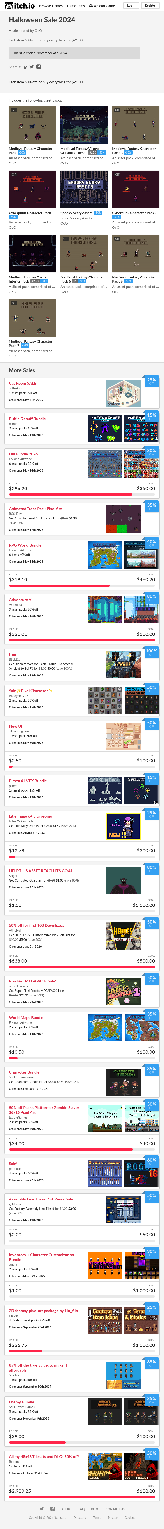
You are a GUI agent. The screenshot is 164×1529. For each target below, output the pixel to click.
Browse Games (51, 5)
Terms (97, 1517)
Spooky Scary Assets (76, 213)
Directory (79, 1517)
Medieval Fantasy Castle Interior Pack (28, 279)
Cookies (130, 1517)
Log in (131, 5)
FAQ (81, 1509)
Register (150, 5)
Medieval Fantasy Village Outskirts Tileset (79, 150)
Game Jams (76, 5)
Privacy (113, 1517)
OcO (38, 30)
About (66, 1509)
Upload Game (102, 5)
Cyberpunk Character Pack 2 (134, 213)
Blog (95, 1509)
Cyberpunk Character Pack (30, 213)
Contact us (115, 1509)
